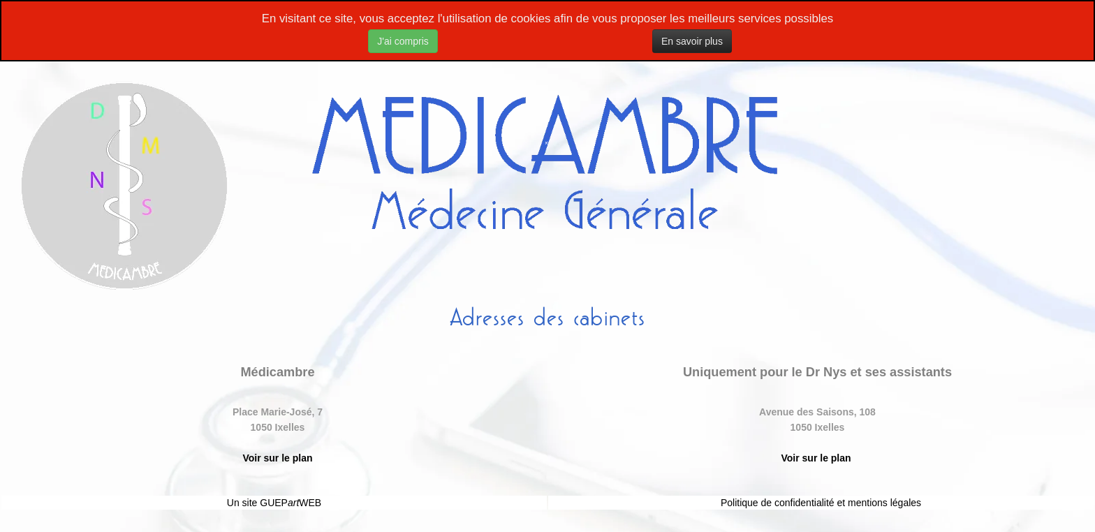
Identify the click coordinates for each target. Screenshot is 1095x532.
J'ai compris (402, 41)
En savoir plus (692, 41)
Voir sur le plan (277, 458)
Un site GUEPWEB (274, 502)
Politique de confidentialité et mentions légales (821, 502)
